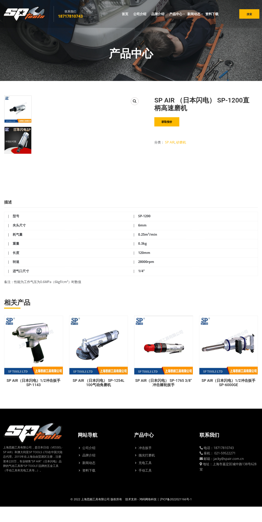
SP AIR (170, 142)
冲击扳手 (145, 463)
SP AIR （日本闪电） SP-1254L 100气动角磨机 (98, 398)
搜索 (249, 14)
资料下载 (211, 14)
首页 (125, 14)
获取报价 (166, 122)
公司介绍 (139, 14)
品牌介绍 (157, 14)
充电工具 (145, 478)
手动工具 (145, 485)
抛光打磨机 (147, 470)
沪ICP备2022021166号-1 (176, 514)
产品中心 (175, 14)
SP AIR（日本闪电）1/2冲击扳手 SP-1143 (33, 398)
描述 (8, 217)
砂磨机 (181, 142)
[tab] (11, 216)
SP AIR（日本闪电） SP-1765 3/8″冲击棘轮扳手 (163, 398)
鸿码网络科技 (148, 514)
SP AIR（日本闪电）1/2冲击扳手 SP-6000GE (228, 398)
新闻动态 (193, 14)
